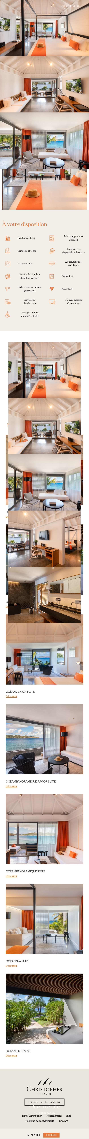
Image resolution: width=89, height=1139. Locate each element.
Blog (68, 1115)
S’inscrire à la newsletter (44, 1102)
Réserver (51, 1135)
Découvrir (11, 696)
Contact (63, 1121)
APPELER (35, 1135)
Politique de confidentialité (40, 1121)
